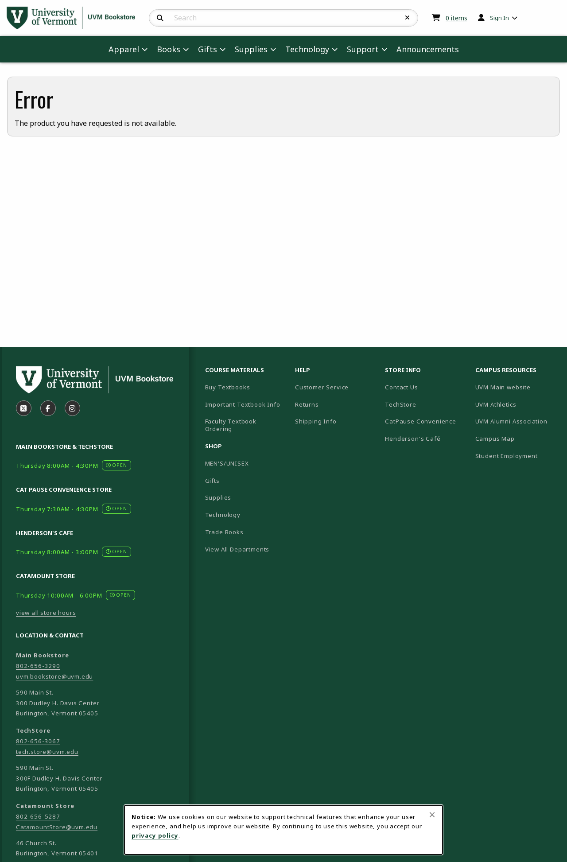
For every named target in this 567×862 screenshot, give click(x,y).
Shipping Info (316, 421)
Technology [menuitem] (307, 49)
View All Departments (237, 549)
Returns (307, 404)
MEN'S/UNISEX (227, 463)
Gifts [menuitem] (207, 49)
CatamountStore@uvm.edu (56, 827)
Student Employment (516, 455)
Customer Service (322, 387)
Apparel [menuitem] (124, 49)
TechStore (400, 404)
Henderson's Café (412, 439)
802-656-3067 (38, 741)
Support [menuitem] (363, 49)
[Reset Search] (407, 17)
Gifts (212, 481)
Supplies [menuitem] (251, 49)
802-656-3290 (38, 666)
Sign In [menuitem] (499, 18)
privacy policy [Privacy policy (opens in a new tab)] (155, 835)
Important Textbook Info (242, 404)
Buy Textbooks (227, 387)
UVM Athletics (516, 404)
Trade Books (224, 532)
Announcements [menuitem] (427, 49)
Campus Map (516, 438)
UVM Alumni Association (516, 421)
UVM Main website (516, 387)
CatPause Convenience (420, 421)
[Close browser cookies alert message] (432, 814)
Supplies (218, 497)
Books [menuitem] (168, 49)
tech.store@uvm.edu (47, 752)
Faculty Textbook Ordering (230, 425)
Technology (223, 515)
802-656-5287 (38, 816)
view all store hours (46, 613)
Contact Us (401, 387)
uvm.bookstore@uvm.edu (54, 676)
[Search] (160, 18)
